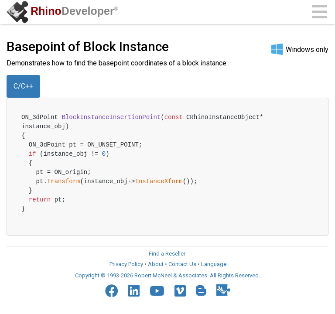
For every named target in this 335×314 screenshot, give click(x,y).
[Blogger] (201, 290)
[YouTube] (157, 291)
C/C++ (23, 86)
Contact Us (182, 264)
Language (213, 264)
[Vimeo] (180, 291)
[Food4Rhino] (223, 290)
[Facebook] (112, 291)
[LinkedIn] (134, 291)
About (156, 264)
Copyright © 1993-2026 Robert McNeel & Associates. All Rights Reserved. (167, 275)
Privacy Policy (126, 264)
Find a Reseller (167, 253)
